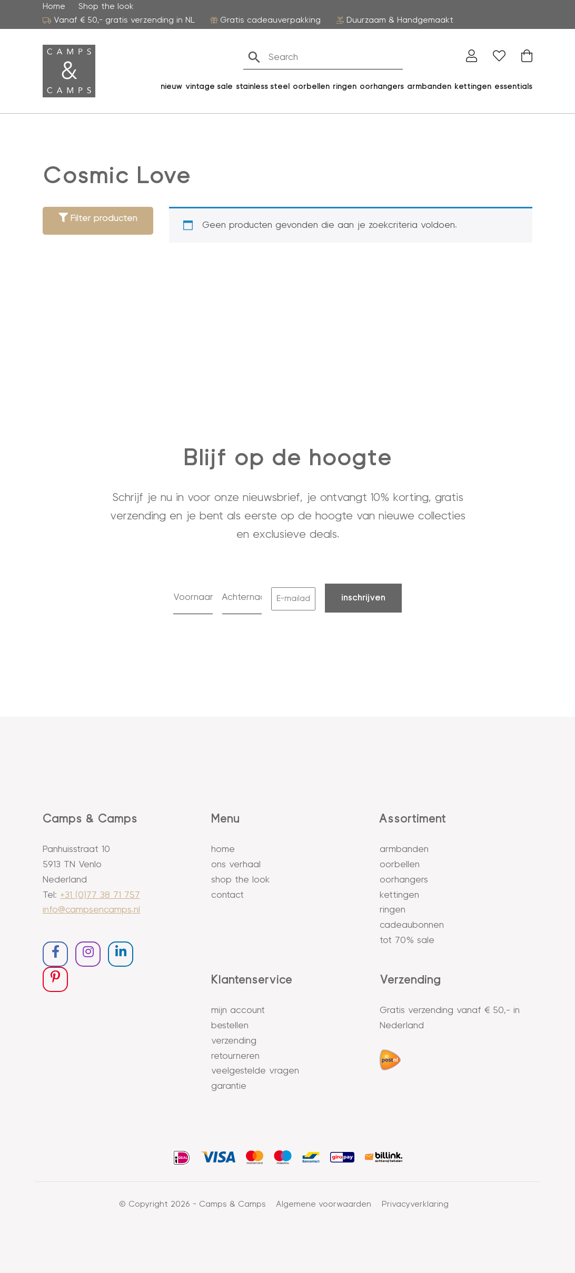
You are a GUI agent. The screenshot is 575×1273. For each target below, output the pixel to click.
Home (54, 6)
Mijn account (238, 1010)
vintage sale (209, 86)
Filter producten (97, 218)
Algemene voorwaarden (323, 1204)
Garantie (228, 1086)
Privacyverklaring (415, 1204)
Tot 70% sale (407, 940)
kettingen (472, 86)
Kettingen (399, 895)
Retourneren (235, 1056)
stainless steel (263, 86)
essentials (513, 86)
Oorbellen (400, 864)
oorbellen (311, 86)
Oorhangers (404, 880)
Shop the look (106, 6)
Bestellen (230, 1025)
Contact (227, 895)
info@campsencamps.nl (91, 910)
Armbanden (429, 86)
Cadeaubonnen (412, 925)
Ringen (392, 910)
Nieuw (171, 86)
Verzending (233, 1041)
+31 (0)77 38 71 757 (100, 895)
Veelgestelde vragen (255, 1071)
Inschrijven (363, 598)
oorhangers (382, 86)
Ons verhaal (236, 864)
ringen (344, 86)
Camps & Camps (232, 1204)
